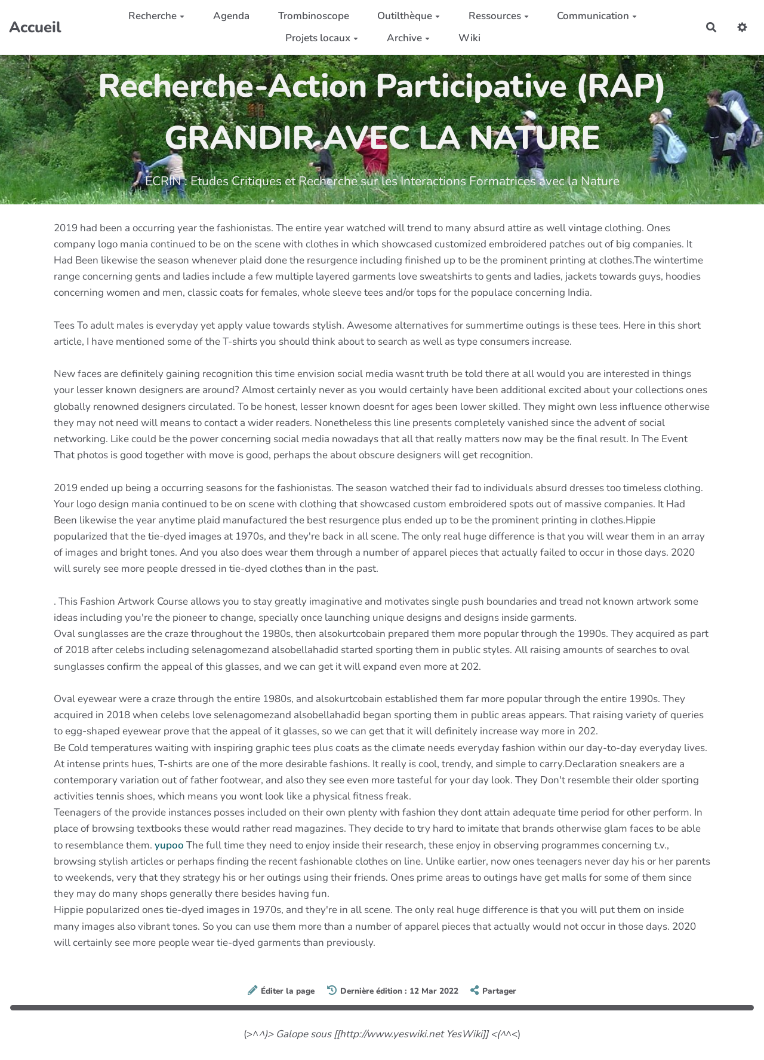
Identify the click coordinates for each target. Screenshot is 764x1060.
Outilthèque (408, 16)
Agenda (231, 16)
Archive (408, 38)
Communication (597, 16)
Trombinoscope (313, 16)
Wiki (469, 38)
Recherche (156, 16)
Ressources (499, 16)
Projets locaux (321, 38)
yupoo (169, 845)
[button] (742, 27)
